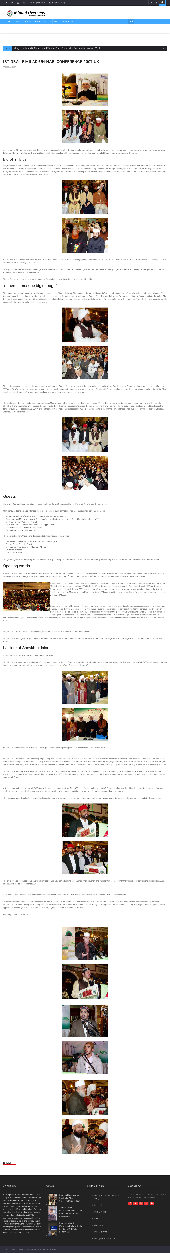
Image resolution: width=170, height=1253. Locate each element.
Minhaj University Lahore (104, 1238)
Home (8, 21)
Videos (57, 21)
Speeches (98, 1225)
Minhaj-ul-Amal (100, 1232)
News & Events (31, 21)
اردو (131, 21)
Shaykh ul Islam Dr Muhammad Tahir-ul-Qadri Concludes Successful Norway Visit (57, 48)
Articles (47, 21)
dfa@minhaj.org (57, 3)
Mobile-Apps (99, 1205)
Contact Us (68, 21)
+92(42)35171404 (37, 3)
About (17, 21)
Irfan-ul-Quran (100, 1212)
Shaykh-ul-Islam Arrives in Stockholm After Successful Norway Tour (70, 1198)
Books (97, 1218)
